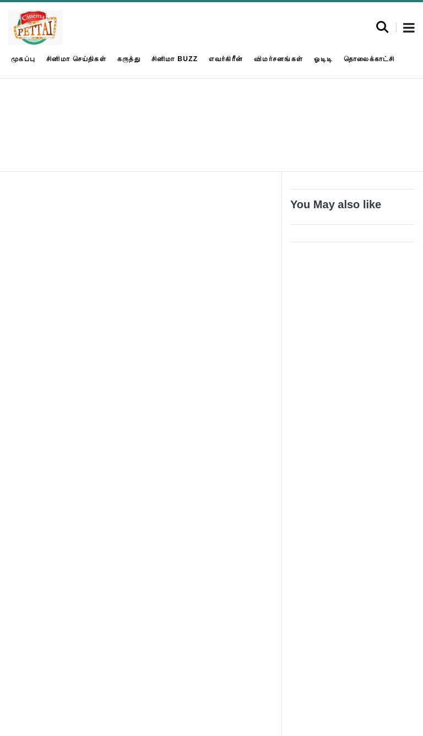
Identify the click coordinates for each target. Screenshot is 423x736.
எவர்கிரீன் (226, 59)
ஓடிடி (323, 59)
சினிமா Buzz (174, 59)
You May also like (335, 204)
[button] (409, 29)
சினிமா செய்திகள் (76, 59)
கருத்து (128, 59)
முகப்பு (23, 59)
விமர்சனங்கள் (278, 59)
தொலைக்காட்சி (369, 59)
